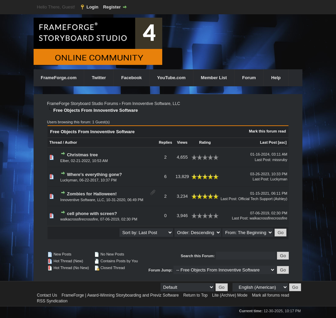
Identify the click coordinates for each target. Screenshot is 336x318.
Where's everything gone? (94, 174)
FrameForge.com (58, 77)
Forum (249, 77)
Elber (64, 161)
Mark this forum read (267, 131)
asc (282, 142)
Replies (165, 142)
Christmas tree (82, 154)
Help (276, 77)
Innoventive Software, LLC (82, 200)
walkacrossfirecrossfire (79, 219)
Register (112, 7)
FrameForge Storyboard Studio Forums (82, 103)
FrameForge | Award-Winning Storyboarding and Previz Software (120, 295)
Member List (214, 77)
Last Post (268, 142)
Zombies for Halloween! (92, 193)
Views (182, 142)
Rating (205, 142)
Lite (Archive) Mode (229, 295)
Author (71, 142)
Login (92, 7)
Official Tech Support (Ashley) (262, 199)
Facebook (131, 77)
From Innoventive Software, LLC (151, 103)
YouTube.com (171, 77)
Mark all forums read (270, 295)
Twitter (99, 77)
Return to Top (195, 295)
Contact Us (47, 295)
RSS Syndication (52, 301)
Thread (56, 142)
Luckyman (68, 180)
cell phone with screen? (92, 213)
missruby (279, 160)
